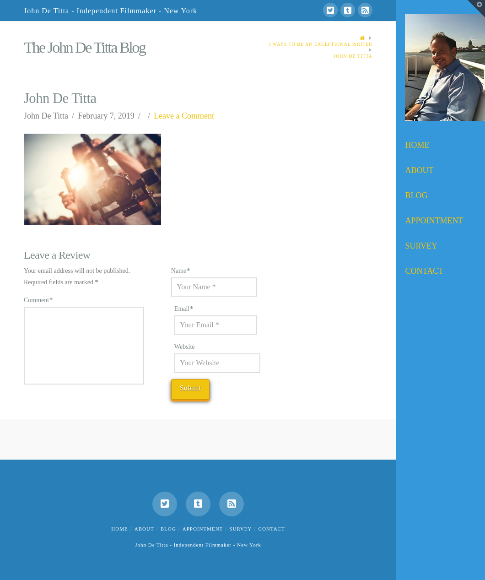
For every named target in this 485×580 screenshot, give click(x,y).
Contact (272, 528)
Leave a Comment (184, 115)
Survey (240, 528)
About (144, 528)
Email (184, 308)
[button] (476, 8)
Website (184, 346)
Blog (168, 528)
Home (119, 528)
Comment (38, 300)
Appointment (203, 528)
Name (180, 270)
